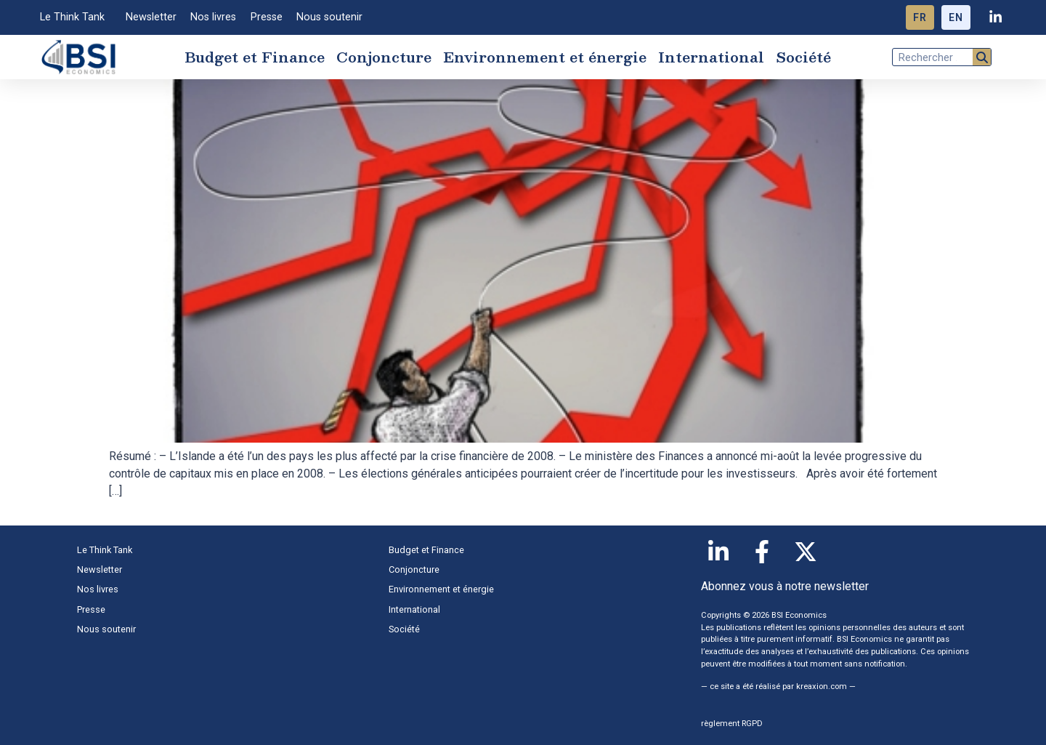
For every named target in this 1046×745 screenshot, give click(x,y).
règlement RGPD (732, 723)
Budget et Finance (255, 56)
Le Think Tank (76, 17)
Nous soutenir (329, 17)
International (711, 56)
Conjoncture (383, 56)
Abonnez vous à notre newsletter (785, 586)
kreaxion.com (821, 686)
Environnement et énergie (544, 56)
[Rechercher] (982, 57)
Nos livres (213, 17)
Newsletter (151, 17)
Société (803, 56)
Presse (267, 17)
